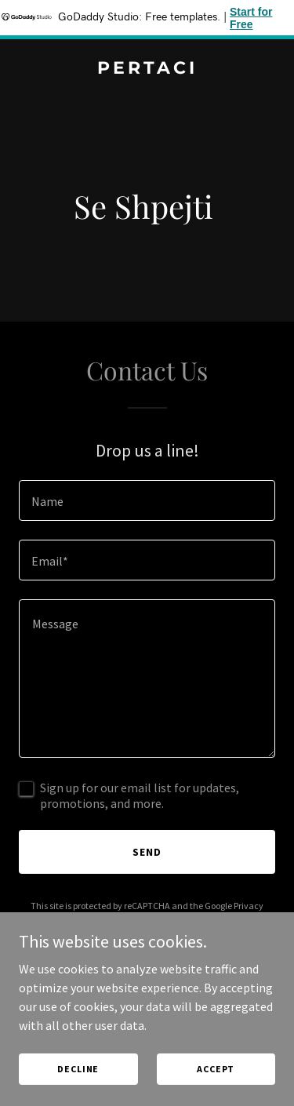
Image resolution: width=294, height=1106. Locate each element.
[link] (147, 69)
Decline (78, 1069)
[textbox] (147, 500)
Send (147, 852)
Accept (215, 1069)
